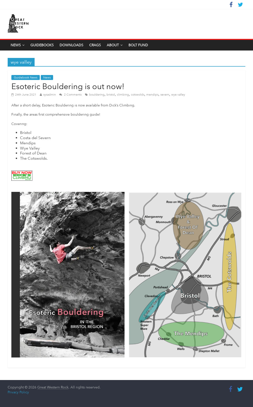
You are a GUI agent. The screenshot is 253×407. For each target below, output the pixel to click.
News (16, 45)
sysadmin (49, 94)
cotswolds (137, 94)
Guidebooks (42, 45)
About (113, 45)
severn (164, 94)
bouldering (97, 94)
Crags (95, 45)
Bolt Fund (138, 45)
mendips (152, 94)
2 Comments (70, 94)
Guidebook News (25, 77)
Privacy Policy (18, 392)
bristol (110, 94)
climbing (123, 94)
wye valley (178, 94)
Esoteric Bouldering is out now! (68, 86)
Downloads (71, 45)
